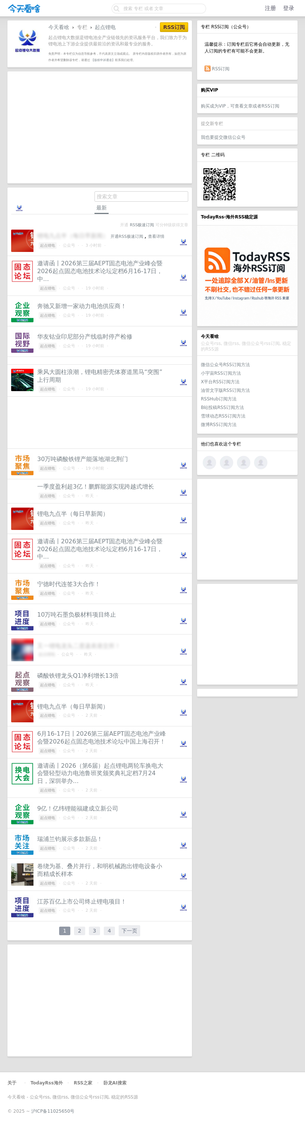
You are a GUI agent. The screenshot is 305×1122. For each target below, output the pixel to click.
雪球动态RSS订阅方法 (223, 416)
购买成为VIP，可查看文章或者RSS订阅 (240, 106)
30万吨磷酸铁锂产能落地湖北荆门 (82, 459)
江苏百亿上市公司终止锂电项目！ (81, 901)
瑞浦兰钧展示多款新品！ (70, 839)
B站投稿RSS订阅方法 (222, 407)
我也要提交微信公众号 (223, 137)
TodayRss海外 (46, 1083)
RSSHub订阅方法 (219, 399)
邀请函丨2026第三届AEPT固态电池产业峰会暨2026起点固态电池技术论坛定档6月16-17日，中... (100, 271)
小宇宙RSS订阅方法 (221, 373)
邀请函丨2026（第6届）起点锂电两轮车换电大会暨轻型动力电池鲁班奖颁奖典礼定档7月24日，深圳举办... (100, 773)
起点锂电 (105, 27)
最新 (101, 208)
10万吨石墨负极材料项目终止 (76, 614)
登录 (288, 8)
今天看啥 (58, 27)
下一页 (129, 931)
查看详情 (156, 236)
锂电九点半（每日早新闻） (73, 513)
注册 (270, 8)
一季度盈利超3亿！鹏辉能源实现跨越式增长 (95, 486)
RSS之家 (83, 1083)
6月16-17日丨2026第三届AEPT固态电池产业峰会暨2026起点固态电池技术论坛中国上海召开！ (101, 737)
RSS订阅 (221, 68)
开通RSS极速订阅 (126, 236)
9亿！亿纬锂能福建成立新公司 (77, 808)
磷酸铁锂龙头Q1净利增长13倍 (78, 675)
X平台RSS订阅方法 (220, 381)
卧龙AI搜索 (114, 1083)
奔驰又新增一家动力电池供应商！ (81, 306)
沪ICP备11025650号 (52, 1111)
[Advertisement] (247, 529)
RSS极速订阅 (141, 225)
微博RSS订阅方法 (219, 424)
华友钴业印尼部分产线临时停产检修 (84, 336)
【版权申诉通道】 (103, 60)
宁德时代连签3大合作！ (68, 584)
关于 (11, 1083)
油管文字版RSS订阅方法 (225, 390)
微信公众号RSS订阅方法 (225, 364)
